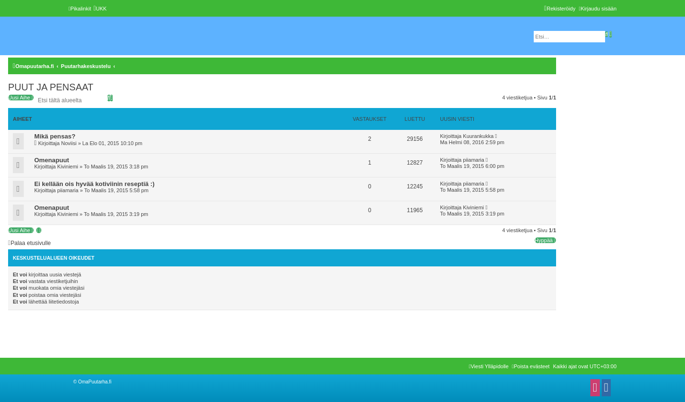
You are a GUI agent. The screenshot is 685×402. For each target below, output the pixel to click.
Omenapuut (51, 160)
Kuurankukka (478, 136)
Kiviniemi (67, 166)
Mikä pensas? (55, 136)
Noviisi (68, 143)
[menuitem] (100, 8)
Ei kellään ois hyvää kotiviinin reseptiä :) (94, 183)
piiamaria (473, 160)
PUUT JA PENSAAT (50, 87)
